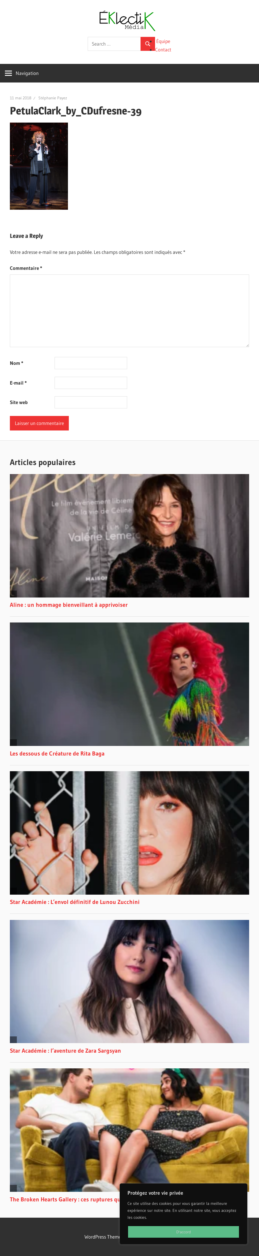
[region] (183, 1213)
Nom (16, 363)
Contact (163, 49)
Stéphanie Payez (52, 98)
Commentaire (26, 268)
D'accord (183, 1232)
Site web (19, 402)
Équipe (163, 41)
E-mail (18, 383)
